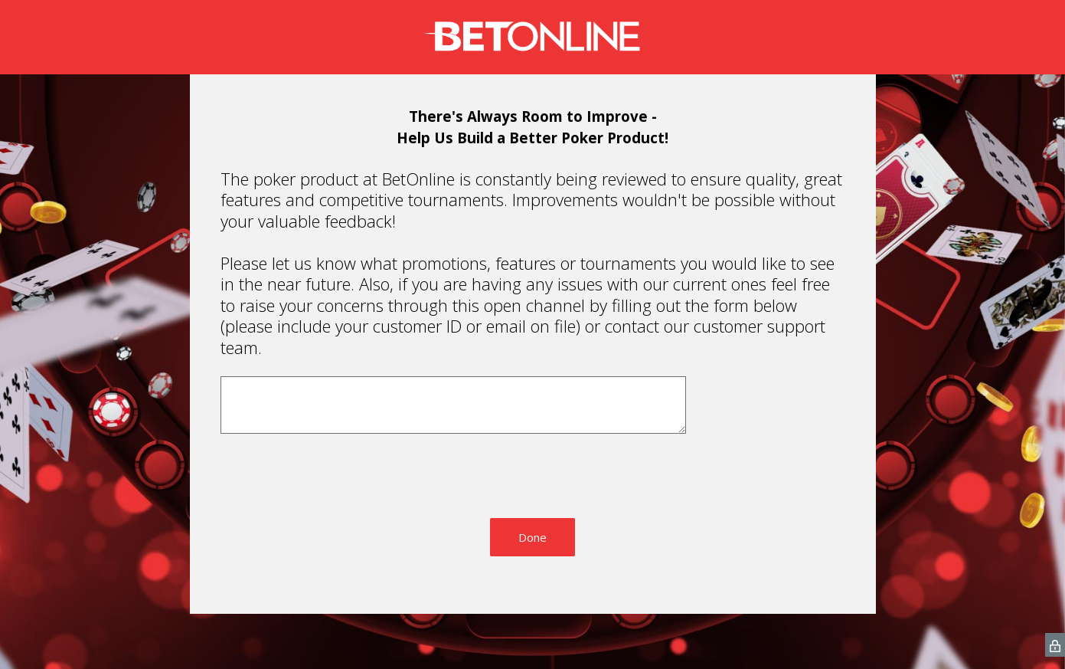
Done (532, 538)
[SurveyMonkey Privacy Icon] (1055, 646)
